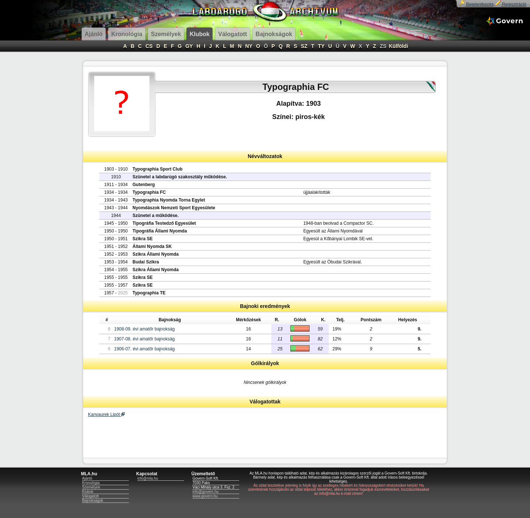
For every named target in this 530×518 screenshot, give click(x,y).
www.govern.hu (205, 496)
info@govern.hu (205, 492)
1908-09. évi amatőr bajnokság (144, 329)
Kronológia (91, 483)
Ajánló (87, 478)
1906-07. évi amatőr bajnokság (144, 348)
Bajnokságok (92, 500)
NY (248, 46)
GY (189, 46)
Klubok (87, 492)
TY (321, 46)
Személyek (91, 487)
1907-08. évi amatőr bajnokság (144, 339)
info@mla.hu (147, 478)
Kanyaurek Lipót (106, 414)
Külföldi (398, 46)
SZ (304, 46)
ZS (383, 46)
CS (148, 46)
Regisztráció (510, 4)
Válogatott (90, 496)
